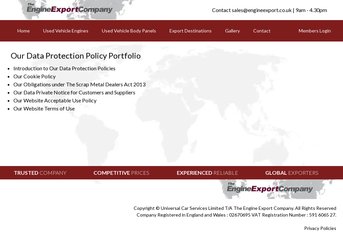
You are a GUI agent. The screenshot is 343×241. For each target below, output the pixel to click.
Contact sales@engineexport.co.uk (252, 10)
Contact (262, 30)
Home (23, 30)
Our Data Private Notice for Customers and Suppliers (74, 92)
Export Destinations (190, 30)
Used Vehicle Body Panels (129, 30)
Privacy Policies (320, 228)
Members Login (315, 30)
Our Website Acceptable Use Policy (54, 100)
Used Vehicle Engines (65, 30)
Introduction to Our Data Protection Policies (64, 68)
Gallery (232, 30)
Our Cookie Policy (34, 76)
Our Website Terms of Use (44, 108)
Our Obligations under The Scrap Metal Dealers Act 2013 (79, 84)
